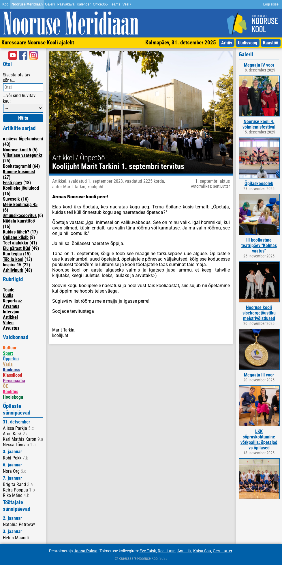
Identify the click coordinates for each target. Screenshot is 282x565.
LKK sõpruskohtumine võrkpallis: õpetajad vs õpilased (258, 440)
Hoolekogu (13, 397)
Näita (23, 118)
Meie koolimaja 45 (20, 204)
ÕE (5, 386)
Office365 (100, 4)
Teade (8, 290)
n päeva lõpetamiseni (23, 139)
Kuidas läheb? (16, 232)
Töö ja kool (13, 259)
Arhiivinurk (13, 270)
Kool (5, 4)
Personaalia (14, 380)
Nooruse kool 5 (17, 149)
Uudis (8, 295)
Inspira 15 (12, 265)
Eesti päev (12, 182)
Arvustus (11, 328)
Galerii (50, 4)
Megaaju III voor (259, 375)
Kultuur (9, 348)
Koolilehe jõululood (21, 188)
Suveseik (11, 199)
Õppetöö (11, 358)
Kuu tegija (12, 254)
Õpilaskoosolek (259, 183)
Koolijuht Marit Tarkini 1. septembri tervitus (118, 166)
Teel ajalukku (15, 243)
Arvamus (11, 306)
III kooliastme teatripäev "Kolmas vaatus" (259, 245)
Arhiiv (226, 43)
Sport (8, 353)
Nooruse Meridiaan (27, 4)
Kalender (84, 4)
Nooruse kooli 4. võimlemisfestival (258, 124)
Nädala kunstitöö (19, 221)
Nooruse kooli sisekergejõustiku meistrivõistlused (259, 313)
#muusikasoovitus (20, 215)
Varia (8, 364)
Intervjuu (11, 311)
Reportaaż (12, 301)
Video (8, 322)
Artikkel (10, 317)
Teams (115, 4)
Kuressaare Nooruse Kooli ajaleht (37, 42)
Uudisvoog (247, 43)
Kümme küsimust (19, 171)
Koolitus (10, 391)
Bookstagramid (17, 166)
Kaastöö (270, 43)
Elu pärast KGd (16, 248)
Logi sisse (271, 4)
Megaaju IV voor (259, 65)
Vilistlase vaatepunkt (22, 155)
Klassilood (12, 375)
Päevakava (65, 4)
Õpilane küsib (16, 237)
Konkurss (11, 369)
